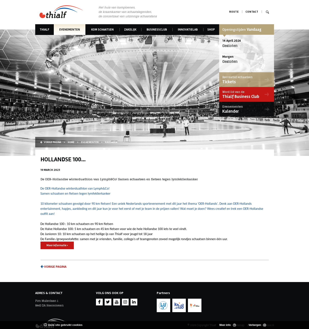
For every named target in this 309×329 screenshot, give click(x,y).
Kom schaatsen (102, 29)
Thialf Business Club (245, 94)
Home (71, 142)
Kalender (245, 109)
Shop (211, 29)
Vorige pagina (50, 142)
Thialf (44, 29)
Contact (252, 11)
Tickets (245, 79)
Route (234, 11)
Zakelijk (130, 29)
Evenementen (69, 29)
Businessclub (157, 29)
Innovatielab (188, 29)
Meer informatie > (57, 245)
